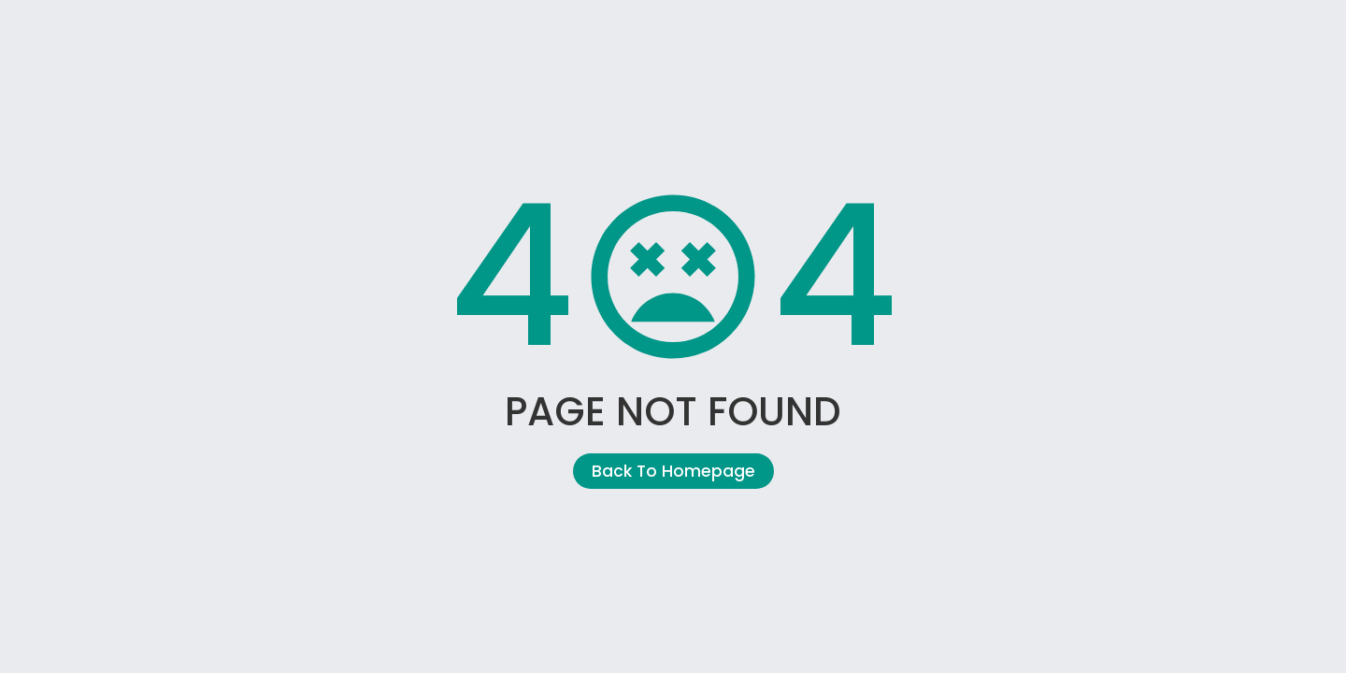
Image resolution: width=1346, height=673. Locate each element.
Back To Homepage (673, 471)
